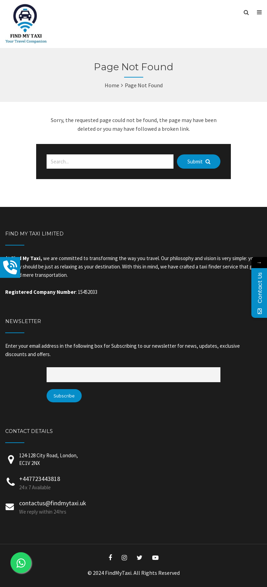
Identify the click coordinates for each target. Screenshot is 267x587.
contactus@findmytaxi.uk (52, 503)
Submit (198, 161)
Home (112, 85)
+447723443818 (39, 479)
